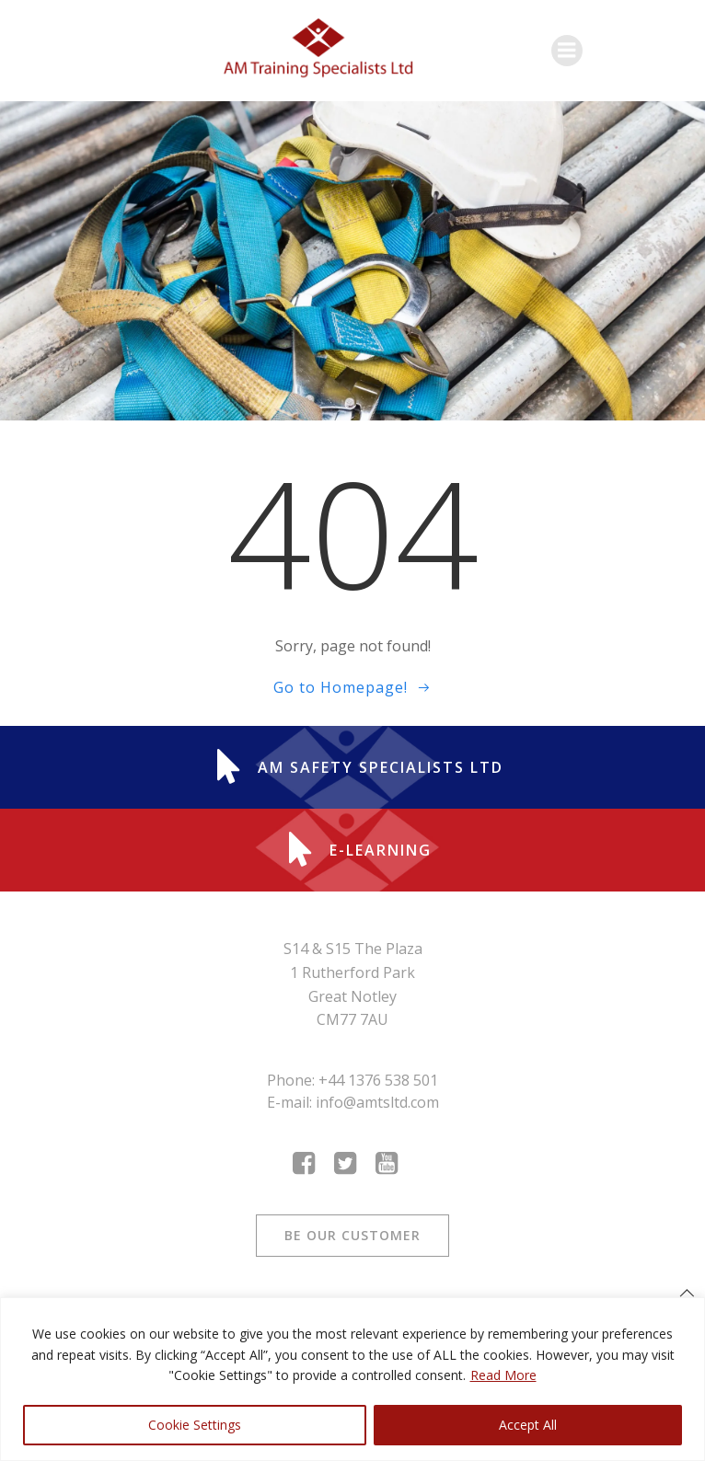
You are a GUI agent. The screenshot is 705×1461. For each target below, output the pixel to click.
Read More (503, 1375)
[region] (352, 1379)
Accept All (528, 1424)
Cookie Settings (194, 1424)
